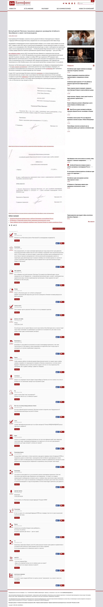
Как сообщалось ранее (14, 53)
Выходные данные (13, 602)
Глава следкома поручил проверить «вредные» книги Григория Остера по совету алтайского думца (36, 222)
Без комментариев (64, 9)
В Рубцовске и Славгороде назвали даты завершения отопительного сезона (30, 220)
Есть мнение (28, 9)
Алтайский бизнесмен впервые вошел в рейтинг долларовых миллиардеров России (31, 218)
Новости (12, 9)
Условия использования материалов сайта (26, 602)
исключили (39, 73)
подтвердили (49, 68)
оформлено (25, 76)
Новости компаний (86, 9)
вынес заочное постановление (19, 66)
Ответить (17, 240)
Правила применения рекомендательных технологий (60, 602)
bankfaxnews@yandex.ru (67, 592)
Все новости (91, 221)
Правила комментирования (42, 602)
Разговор (45, 9)
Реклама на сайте (75, 602)
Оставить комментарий (59, 228)
